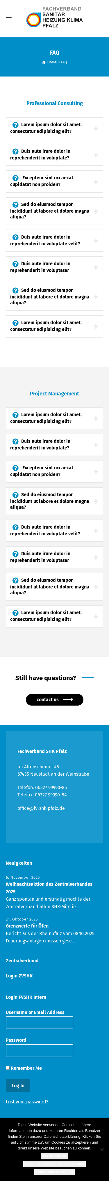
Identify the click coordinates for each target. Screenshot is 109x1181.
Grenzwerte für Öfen (27, 926)
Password (39, 1047)
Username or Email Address (39, 1019)
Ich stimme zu (54, 1156)
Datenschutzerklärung (54, 1172)
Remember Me (24, 1068)
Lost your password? (27, 1101)
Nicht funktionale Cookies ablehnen (54, 1164)
